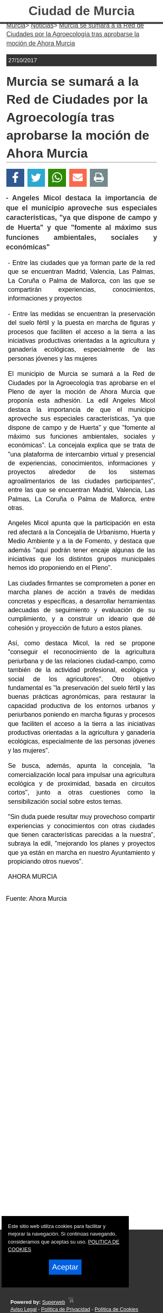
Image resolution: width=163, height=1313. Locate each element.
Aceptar (65, 1267)
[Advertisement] (81, 991)
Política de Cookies (116, 1309)
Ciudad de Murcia (82, 11)
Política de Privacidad (65, 1309)
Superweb (53, 1302)
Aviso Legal (23, 1309)
